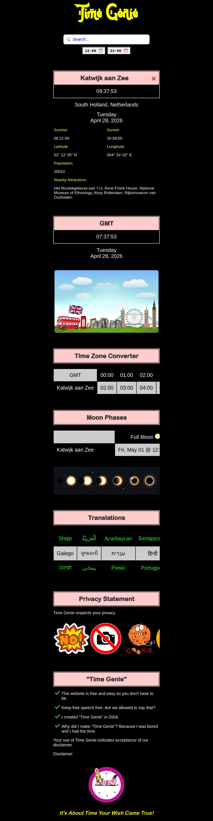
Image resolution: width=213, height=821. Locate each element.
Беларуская (153, 538)
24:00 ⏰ (119, 51)
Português (153, 568)
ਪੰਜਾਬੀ (65, 568)
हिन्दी (152, 553)
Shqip (65, 538)
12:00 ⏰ (94, 51)
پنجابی (89, 568)
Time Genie (107, 13)
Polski (118, 568)
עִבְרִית (118, 553)
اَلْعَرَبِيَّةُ (89, 538)
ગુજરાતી (89, 553)
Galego (65, 553)
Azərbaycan (118, 538)
